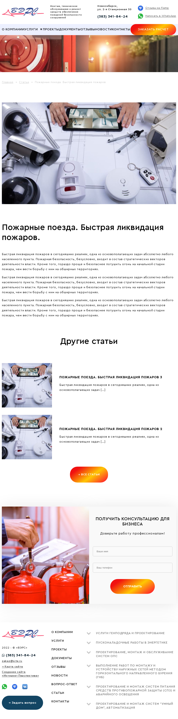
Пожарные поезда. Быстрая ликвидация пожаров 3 (110, 377)
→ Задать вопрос (22, 703)
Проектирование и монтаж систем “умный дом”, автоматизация (134, 705)
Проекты (51, 29)
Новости (103, 29)
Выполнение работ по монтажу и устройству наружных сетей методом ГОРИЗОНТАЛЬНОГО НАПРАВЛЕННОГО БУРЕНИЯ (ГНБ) (134, 671)
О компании (13, 29)
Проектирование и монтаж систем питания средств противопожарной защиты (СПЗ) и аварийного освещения (135, 690)
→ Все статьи (89, 474)
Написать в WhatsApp (160, 16)
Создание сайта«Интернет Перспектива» (20, 673)
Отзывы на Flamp (157, 8)
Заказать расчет (153, 29)
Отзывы (88, 29)
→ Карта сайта (12, 666)
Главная (7, 82)
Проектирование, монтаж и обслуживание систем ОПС (135, 654)
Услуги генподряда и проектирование (130, 633)
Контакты (121, 29)
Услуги (31, 29)
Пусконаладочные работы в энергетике (132, 642)
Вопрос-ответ (64, 684)
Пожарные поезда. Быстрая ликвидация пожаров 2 (110, 429)
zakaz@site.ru (12, 661)
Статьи (24, 82)
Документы (70, 29)
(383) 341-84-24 (112, 16)
